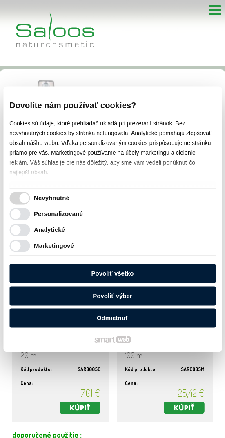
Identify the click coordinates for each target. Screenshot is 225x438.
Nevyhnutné (51, 197)
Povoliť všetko (112, 273)
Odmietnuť (112, 318)
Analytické (49, 229)
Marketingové (54, 245)
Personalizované (58, 213)
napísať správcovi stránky (117, 427)
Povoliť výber (112, 295)
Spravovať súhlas (109, 434)
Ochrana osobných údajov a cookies (181, 427)
